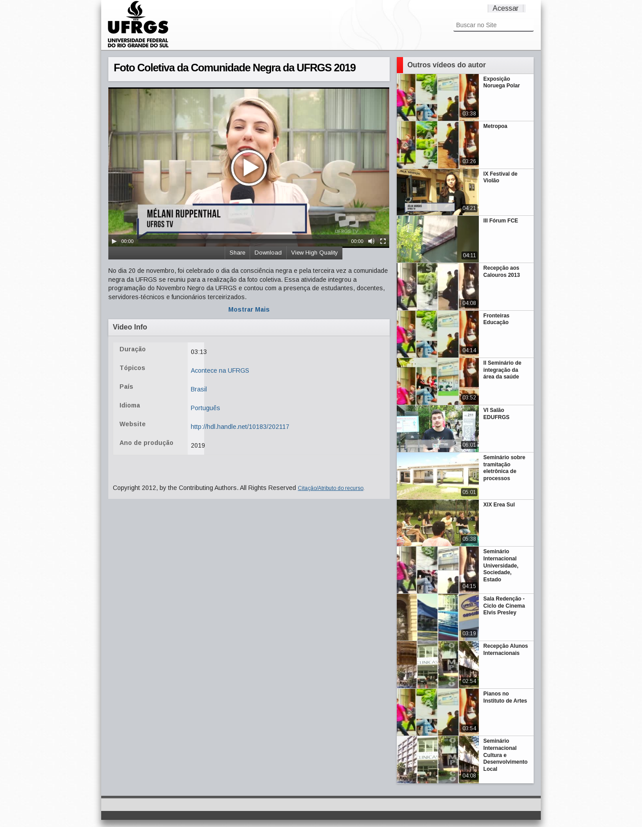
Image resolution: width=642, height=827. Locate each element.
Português (205, 407)
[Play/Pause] (114, 241)
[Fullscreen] (383, 241)
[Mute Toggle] (371, 241)
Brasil (199, 389)
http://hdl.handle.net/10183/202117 (240, 426)
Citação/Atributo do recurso (330, 488)
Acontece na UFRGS (220, 370)
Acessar (506, 8)
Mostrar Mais (249, 309)
